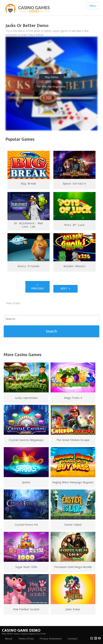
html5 (17, 303)
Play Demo (51, 77)
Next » (65, 288)
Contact (72, 638)
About (8, 638)
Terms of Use (26, 638)
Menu (92, 5)
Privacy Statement (51, 638)
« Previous (37, 286)
